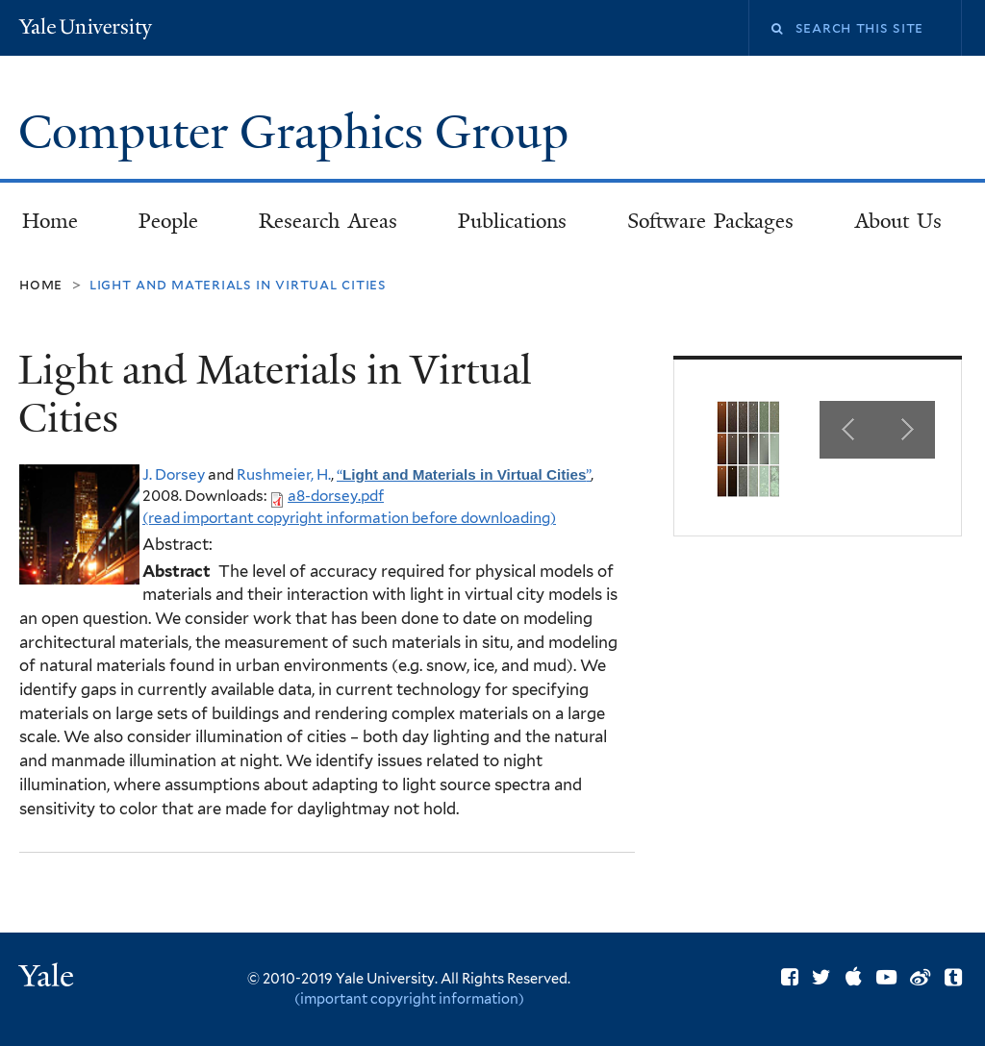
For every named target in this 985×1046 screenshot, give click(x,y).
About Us (899, 221)
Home (50, 221)
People (168, 221)
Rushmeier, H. (284, 474)
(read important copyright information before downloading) (349, 518)
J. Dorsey (173, 474)
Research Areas (328, 221)
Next (906, 430)
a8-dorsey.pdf (336, 495)
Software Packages (711, 221)
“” (464, 474)
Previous (848, 430)
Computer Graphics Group (299, 132)
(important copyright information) (409, 998)
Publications (512, 221)
